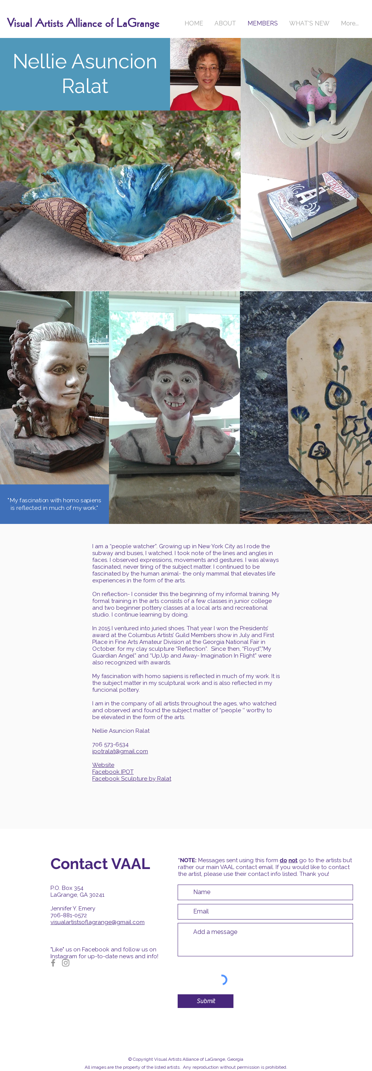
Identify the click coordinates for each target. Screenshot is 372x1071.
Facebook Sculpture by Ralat (131, 778)
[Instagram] (66, 963)
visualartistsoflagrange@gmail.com (97, 922)
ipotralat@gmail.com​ (120, 751)
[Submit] (205, 1001)
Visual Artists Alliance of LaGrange (83, 23)
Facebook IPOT (113, 771)
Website (103, 765)
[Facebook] (53, 963)
